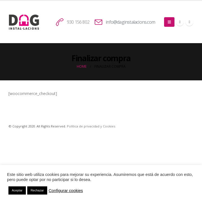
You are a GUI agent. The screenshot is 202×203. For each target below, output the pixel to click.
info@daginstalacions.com (130, 22)
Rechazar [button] (37, 190)
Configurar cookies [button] (66, 190)
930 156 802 (78, 22)
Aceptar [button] (17, 190)
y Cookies (107, 126)
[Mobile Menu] (169, 22)
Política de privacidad (83, 126)
